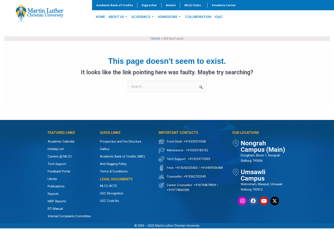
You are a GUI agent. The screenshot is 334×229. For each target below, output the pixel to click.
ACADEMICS (142, 17)
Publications (56, 187)
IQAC (219, 17)
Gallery (104, 150)
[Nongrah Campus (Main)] (235, 144)
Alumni (171, 5)
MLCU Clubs (193, 5)
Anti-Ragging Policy (113, 164)
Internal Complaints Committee (69, 217)
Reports (53, 194)
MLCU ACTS (108, 186)
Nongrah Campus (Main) (262, 143)
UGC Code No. (110, 201)
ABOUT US (118, 17)
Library (52, 179)
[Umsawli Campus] (235, 164)
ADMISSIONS (169, 17)
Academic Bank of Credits (114, 5)
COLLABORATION (198, 17)
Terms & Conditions (113, 172)
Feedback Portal (59, 172)
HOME (100, 17)
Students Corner (225, 5)
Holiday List (56, 150)
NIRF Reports (57, 202)
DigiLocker (149, 5)
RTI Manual (55, 209)
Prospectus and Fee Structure (120, 142)
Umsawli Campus (256, 163)
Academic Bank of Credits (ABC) (122, 157)
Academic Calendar (61, 142)
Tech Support (57, 164)
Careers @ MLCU (60, 157)
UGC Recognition (111, 194)
